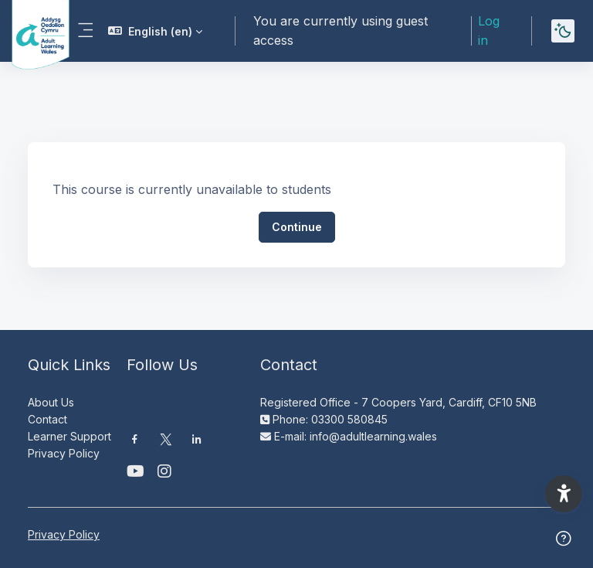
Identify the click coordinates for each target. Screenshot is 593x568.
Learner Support (69, 436)
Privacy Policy (64, 453)
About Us (51, 402)
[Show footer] (563, 538)
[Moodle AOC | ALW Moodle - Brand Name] (29, 31)
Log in (489, 30)
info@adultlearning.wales (373, 436)
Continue (297, 226)
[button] (155, 30)
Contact (47, 419)
